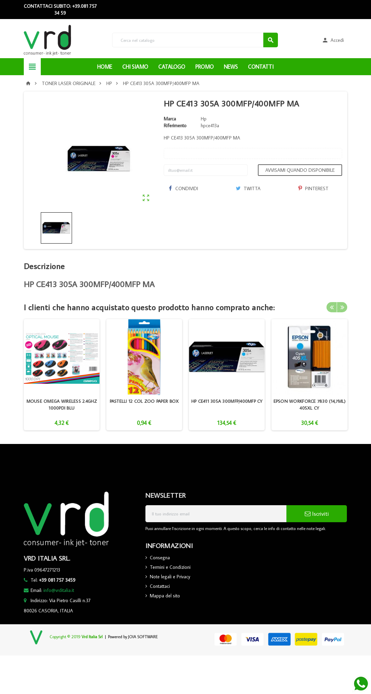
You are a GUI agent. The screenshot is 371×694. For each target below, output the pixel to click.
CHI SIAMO (135, 66)
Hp (204, 119)
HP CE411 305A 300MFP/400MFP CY (227, 401)
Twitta (248, 188)
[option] (61, 374)
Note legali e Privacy (170, 577)
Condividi (183, 188)
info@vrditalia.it (58, 590)
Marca (170, 119)
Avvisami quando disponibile (300, 170)
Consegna (160, 558)
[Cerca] (195, 40)
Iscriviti (317, 513)
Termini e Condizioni (170, 567)
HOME (104, 66)
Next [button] (342, 307)
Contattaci (160, 586)
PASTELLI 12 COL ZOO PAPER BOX (144, 401)
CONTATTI (260, 66)
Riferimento (175, 125)
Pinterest (313, 188)
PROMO (204, 66)
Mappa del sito (165, 596)
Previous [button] (331, 307)
